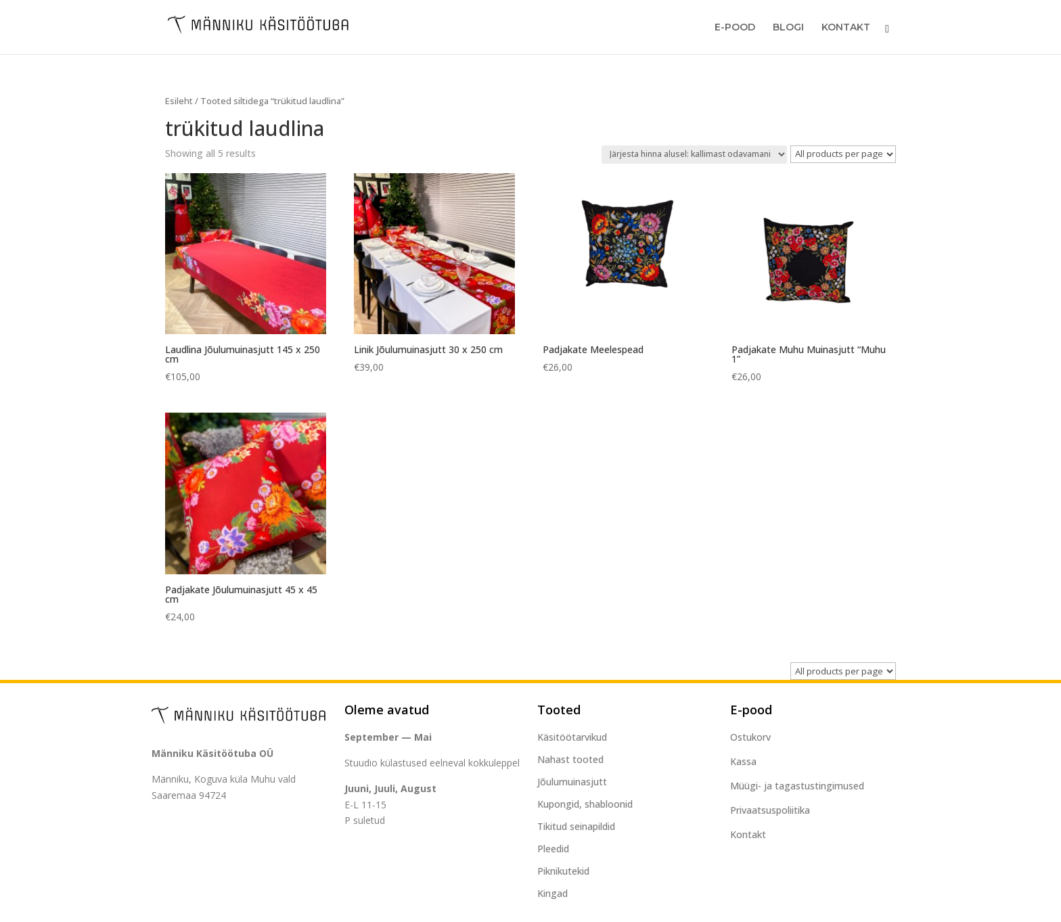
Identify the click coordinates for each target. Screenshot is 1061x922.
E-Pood (735, 27)
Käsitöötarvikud (572, 737)
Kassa (743, 761)
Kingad (552, 893)
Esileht (179, 101)
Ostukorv (750, 737)
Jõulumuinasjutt (572, 781)
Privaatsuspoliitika (770, 810)
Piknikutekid (563, 871)
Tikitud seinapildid (576, 826)
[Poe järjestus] (694, 154)
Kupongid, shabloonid (585, 804)
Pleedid (553, 848)
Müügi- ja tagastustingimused (797, 785)
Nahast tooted (570, 759)
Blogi (788, 27)
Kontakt (845, 27)
